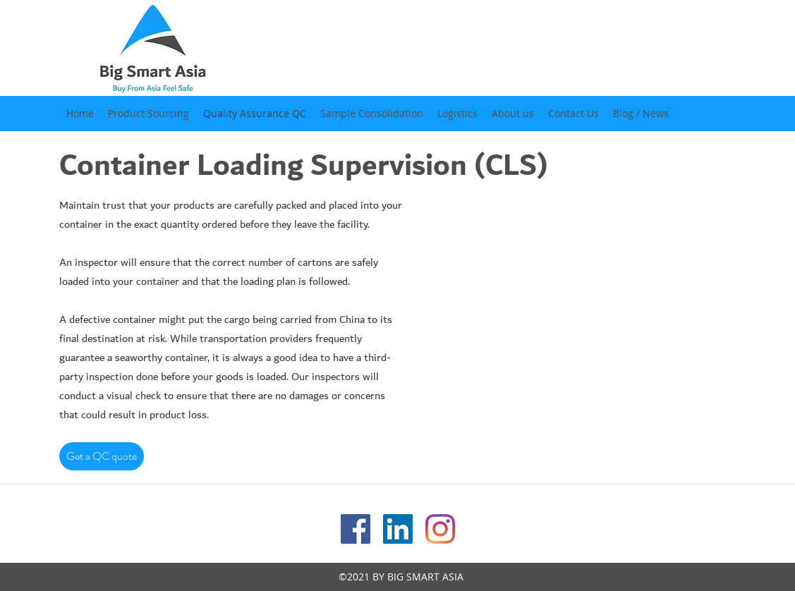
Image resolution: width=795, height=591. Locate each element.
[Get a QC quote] (101, 456)
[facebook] (355, 529)
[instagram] (440, 529)
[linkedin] (398, 529)
